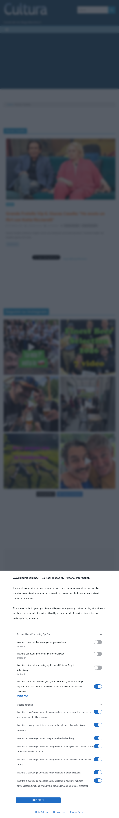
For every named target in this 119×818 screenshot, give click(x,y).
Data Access (59, 812)
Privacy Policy (77, 812)
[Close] (113, 577)
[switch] (98, 642)
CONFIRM (38, 800)
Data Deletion (41, 812)
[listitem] (59, 634)
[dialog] (59, 694)
